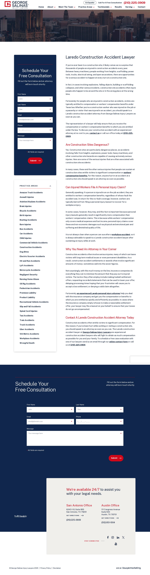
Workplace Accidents (29, 338)
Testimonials (103, 7)
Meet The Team (66, 7)
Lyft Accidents (26, 265)
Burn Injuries (25, 224)
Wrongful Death (27, 343)
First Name (22, 94)
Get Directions (72, 515)
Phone (20, 125)
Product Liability (27, 297)
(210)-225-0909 (77, 345)
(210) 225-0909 (134, 2)
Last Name (22, 105)
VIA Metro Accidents (29, 334)
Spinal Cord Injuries (28, 311)
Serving (128, 7)
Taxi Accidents (26, 316)
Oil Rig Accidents (28, 284)
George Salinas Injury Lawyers (97, 332)
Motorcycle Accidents (30, 270)
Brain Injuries (26, 206)
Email (20, 115)
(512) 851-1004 (108, 522)
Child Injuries (25, 238)
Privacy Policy (45, 568)
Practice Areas (85, 7)
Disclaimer (57, 568)
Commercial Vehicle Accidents (34, 243)
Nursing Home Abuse (29, 279)
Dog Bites (24, 252)
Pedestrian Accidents (30, 288)
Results (118, 7)
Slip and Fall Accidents (30, 306)
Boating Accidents (28, 220)
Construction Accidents (31, 247)
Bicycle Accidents (28, 211)
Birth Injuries (25, 215)
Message (21, 136)
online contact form (118, 342)
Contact (141, 7)
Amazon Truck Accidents (31, 192)
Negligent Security (28, 275)
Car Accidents (26, 234)
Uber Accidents (27, 329)
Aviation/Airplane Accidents (32, 202)
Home (41, 7)
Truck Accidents (27, 325)
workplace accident (121, 234)
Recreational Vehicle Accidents (34, 302)
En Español (89, 3)
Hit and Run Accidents (30, 261)
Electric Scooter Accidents (32, 256)
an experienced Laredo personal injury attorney (98, 293)
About (50, 7)
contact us (94, 133)
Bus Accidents (26, 229)
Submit (33, 161)
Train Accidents (27, 320)
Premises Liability (28, 293)
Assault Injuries (27, 197)
